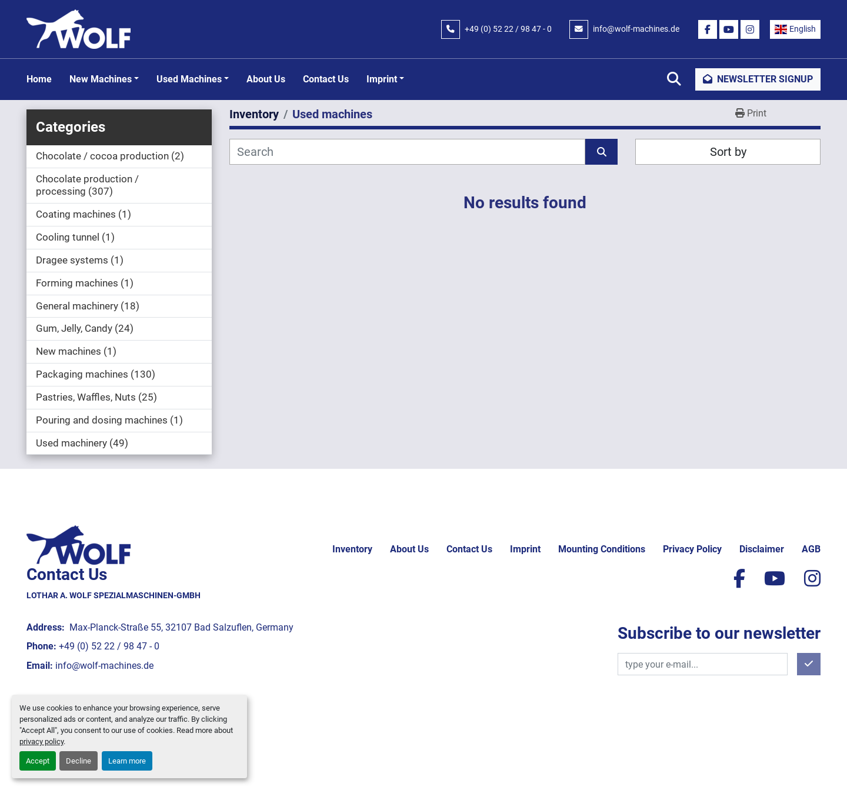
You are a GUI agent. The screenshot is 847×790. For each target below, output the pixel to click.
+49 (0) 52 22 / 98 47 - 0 (508, 29)
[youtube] (728, 29)
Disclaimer (761, 549)
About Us (265, 79)
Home (39, 79)
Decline (78, 760)
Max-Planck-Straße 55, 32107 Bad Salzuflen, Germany (180, 627)
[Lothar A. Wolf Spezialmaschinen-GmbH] (78, 544)
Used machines (189, 79)
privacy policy (41, 741)
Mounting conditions (601, 549)
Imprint (381, 79)
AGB (811, 549)
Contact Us (326, 79)
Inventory (352, 549)
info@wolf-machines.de (636, 29)
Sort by (728, 152)
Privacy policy (692, 549)
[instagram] (750, 29)
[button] (104, 79)
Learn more (127, 760)
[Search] (407, 152)
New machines (100, 79)
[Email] (703, 664)
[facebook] (707, 29)
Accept (37, 760)
